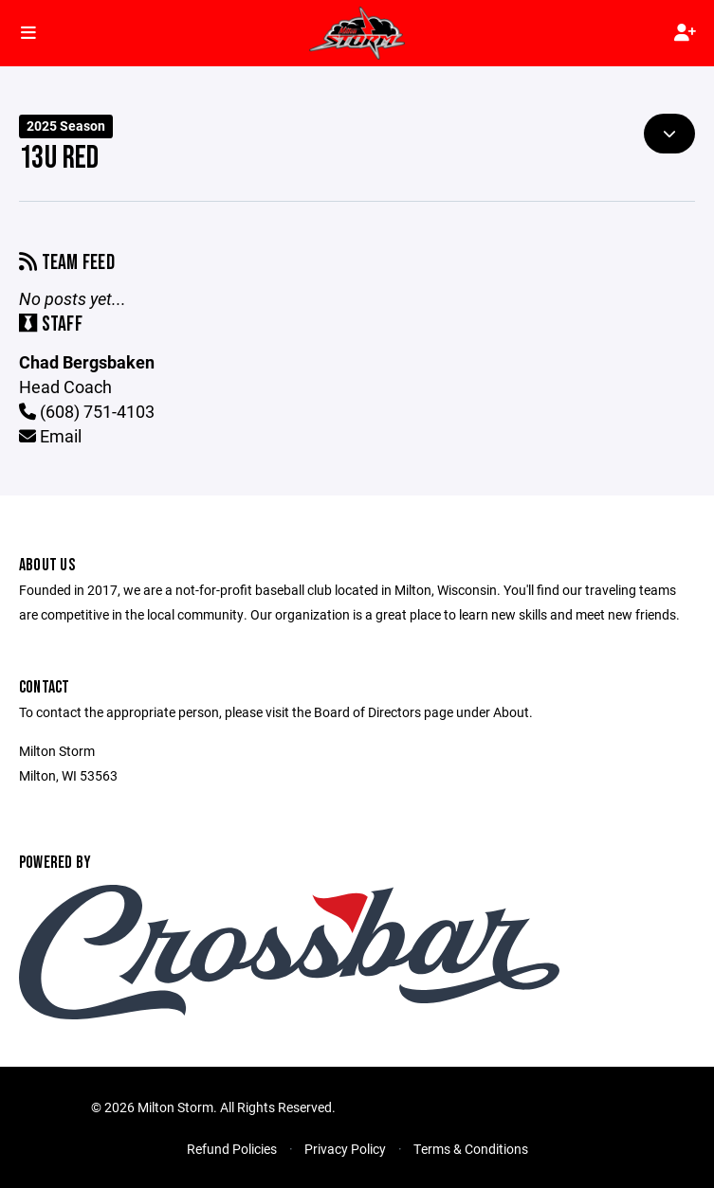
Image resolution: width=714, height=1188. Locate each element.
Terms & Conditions (470, 1149)
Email (50, 435)
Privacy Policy (345, 1149)
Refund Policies (232, 1149)
